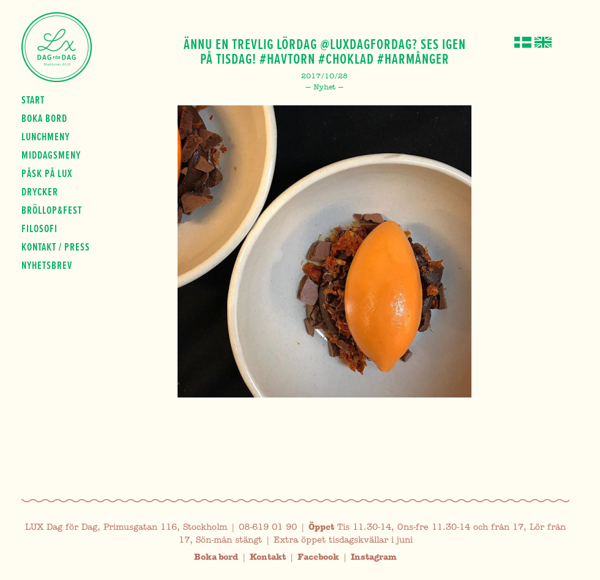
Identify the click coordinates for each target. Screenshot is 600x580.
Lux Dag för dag (56, 47)
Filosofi (39, 228)
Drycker (39, 192)
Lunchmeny (45, 136)
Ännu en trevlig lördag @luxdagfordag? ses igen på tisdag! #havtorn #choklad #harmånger (325, 51)
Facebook (318, 557)
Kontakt (268, 557)
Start (33, 100)
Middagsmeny (51, 155)
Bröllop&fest (51, 210)
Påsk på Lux (46, 173)
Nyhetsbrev (46, 265)
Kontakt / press (55, 247)
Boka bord (44, 118)
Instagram (374, 557)
